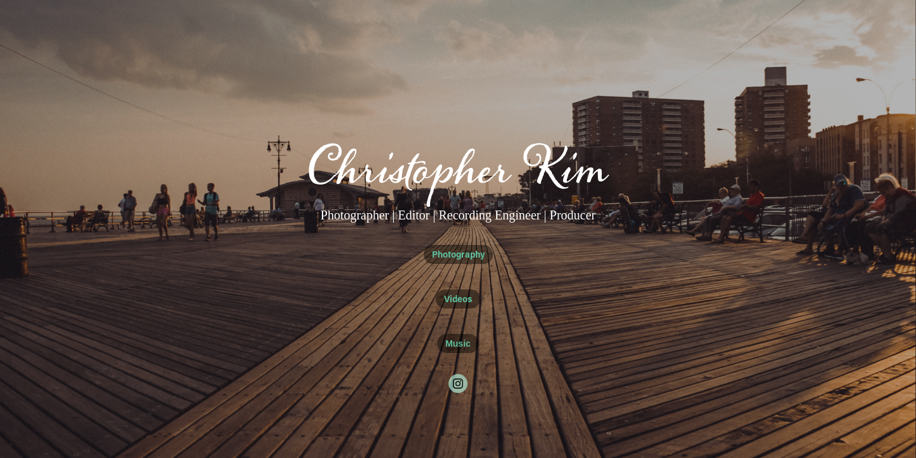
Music (458, 343)
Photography (458, 254)
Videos (458, 299)
